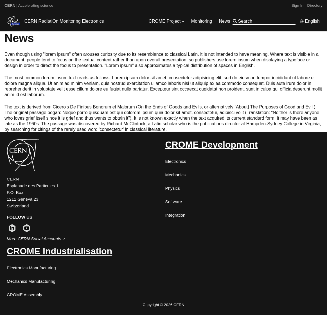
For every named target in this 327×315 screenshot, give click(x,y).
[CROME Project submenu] (183, 21)
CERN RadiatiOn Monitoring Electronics (64, 21)
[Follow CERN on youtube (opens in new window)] (26, 228)
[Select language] (309, 21)
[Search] (266, 21)
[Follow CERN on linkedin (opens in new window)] (12, 228)
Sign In (297, 5)
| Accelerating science (28, 5)
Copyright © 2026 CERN (163, 305)
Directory (315, 5)
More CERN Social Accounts (36, 238)
